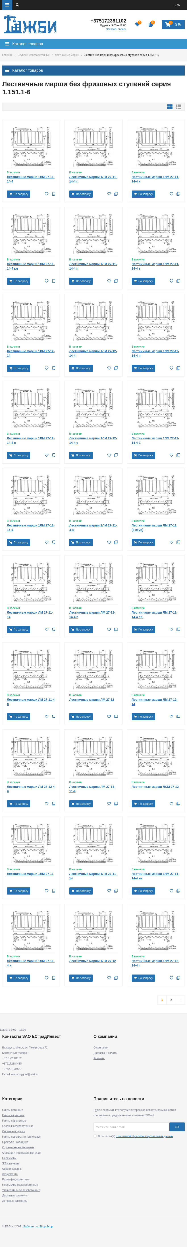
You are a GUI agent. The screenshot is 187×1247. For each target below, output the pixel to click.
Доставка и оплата (105, 1053)
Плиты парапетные (14, 1120)
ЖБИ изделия (10, 1163)
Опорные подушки (13, 1131)
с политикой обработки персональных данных (144, 1136)
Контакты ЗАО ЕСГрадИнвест (31, 1036)
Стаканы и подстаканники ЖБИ (21, 1152)
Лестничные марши (67, 55)
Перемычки (9, 1158)
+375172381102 (108, 21)
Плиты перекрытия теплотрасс (21, 1136)
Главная (7, 55)
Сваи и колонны (12, 1168)
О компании (101, 1047)
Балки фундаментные (15, 1179)
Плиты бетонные (12, 1110)
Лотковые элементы (14, 1200)
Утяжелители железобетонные (21, 1190)
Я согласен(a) (133, 1136)
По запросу (18, 194)
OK (177, 1127)
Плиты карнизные (13, 1115)
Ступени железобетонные (34, 55)
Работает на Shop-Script (38, 1226)
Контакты (99, 1058)
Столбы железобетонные (17, 1126)
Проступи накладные (15, 1142)
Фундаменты (10, 1174)
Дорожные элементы (15, 1195)
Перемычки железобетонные (20, 1184)
